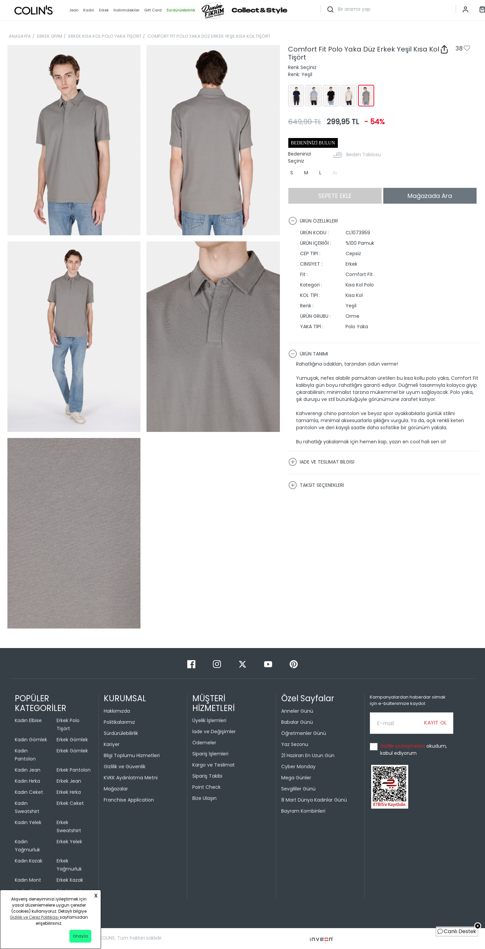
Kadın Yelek (28, 822)
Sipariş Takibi (207, 776)
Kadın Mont (28, 880)
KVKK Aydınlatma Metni (131, 777)
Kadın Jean (27, 770)
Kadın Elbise (28, 720)
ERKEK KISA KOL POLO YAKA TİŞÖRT (104, 36)
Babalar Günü (297, 722)
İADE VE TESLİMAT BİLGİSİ (321, 462)
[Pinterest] (294, 664)
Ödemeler (204, 742)
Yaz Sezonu (294, 744)
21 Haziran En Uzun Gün (307, 755)
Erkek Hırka (69, 792)
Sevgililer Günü (298, 788)
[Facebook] (192, 664)
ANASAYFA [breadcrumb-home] (20, 36)
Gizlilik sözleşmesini (403, 746)
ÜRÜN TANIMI (308, 354)
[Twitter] (243, 664)
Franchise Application (129, 800)
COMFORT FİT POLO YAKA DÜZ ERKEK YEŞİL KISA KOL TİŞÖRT (209, 36)
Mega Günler (296, 777)
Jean (73, 10)
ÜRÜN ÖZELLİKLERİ (313, 221)
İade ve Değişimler (214, 731)
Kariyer (112, 744)
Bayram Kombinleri (303, 811)
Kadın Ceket (29, 792)
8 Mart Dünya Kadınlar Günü (314, 800)
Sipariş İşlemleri (210, 753)
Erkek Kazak (70, 880)
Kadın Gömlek (31, 739)
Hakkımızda (117, 711)
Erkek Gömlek (72, 739)
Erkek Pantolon (74, 770)
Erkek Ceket (70, 803)
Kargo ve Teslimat (213, 764)
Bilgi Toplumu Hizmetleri (132, 755)
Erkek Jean (69, 781)
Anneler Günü (297, 711)
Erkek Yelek (69, 841)
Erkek (104, 10)
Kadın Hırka (27, 781)
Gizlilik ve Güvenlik (125, 766)
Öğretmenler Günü (303, 733)
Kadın (88, 10)
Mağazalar (116, 788)
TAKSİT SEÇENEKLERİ (316, 485)
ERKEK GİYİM (49, 36)
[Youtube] (268, 664)
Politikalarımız (119, 722)
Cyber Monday (298, 766)
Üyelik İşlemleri (209, 720)
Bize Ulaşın (204, 798)
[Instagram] (217, 664)
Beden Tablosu (363, 154)
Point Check (206, 787)
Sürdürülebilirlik (121, 733)
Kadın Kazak (28, 860)
